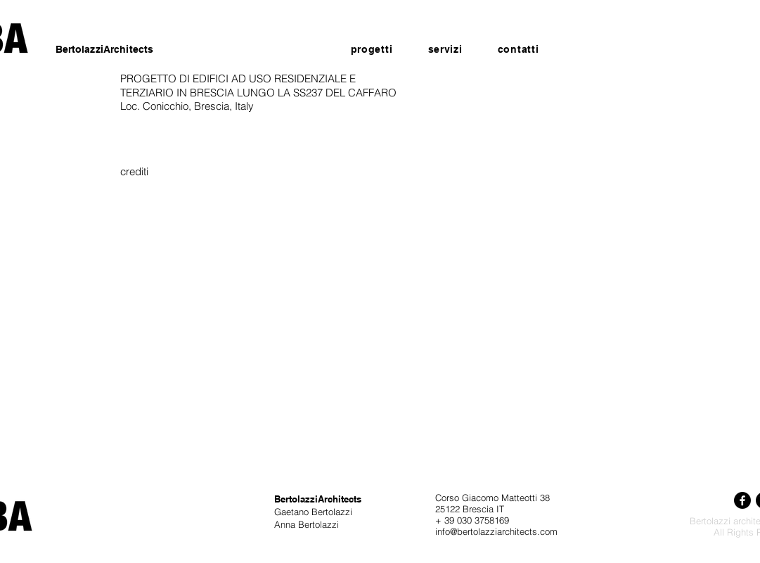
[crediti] (134, 171)
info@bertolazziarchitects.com (496, 531)
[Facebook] (742, 500)
